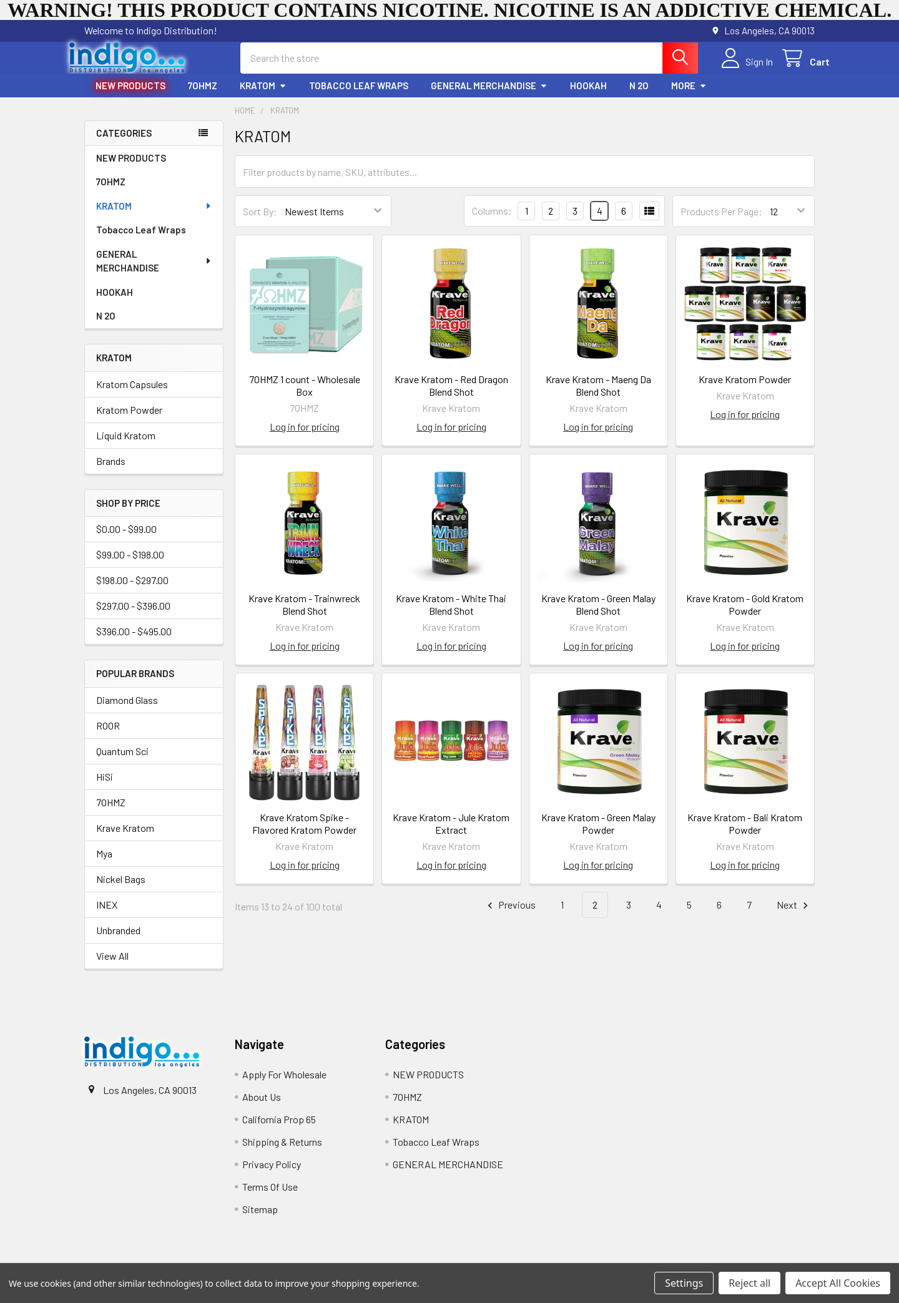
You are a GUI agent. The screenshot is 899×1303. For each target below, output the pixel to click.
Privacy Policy (271, 1175)
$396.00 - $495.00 (134, 642)
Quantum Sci (122, 762)
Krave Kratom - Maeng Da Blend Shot (598, 396)
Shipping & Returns (282, 1153)
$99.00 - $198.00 (130, 566)
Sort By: (260, 222)
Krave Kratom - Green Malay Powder (598, 834)
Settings (684, 1283)
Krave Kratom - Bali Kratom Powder (744, 834)
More (689, 96)
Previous (510, 916)
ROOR (108, 737)
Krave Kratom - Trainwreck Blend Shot (304, 615)
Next (794, 916)
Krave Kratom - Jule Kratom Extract (451, 834)
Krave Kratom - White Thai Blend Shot (451, 615)
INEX (106, 916)
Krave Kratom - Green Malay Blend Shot (598, 615)
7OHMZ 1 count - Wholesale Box (304, 396)
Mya (104, 865)
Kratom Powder (129, 421)
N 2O (639, 96)
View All (112, 967)
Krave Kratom (125, 839)
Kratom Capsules (132, 395)
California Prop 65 (279, 1130)
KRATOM (263, 96)
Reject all (749, 1283)
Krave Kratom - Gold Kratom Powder (744, 615)
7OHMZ (202, 96)
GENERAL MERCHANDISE (489, 96)
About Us (261, 1108)
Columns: (492, 222)
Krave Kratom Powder (745, 390)
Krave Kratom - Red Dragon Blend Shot (451, 396)
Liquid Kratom (125, 446)
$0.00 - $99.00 (126, 540)
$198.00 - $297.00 (132, 591)
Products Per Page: (721, 222)
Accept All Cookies (837, 1283)
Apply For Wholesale (284, 1085)
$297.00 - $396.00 (133, 617)
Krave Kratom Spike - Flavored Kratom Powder (304, 834)
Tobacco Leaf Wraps (358, 96)
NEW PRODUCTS (130, 96)
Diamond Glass (127, 711)
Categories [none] (124, 144)
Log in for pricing (305, 438)
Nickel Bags (120, 890)
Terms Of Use (270, 1198)
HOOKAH (588, 96)
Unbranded (118, 941)
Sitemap (260, 1220)
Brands (110, 472)
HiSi (104, 788)
